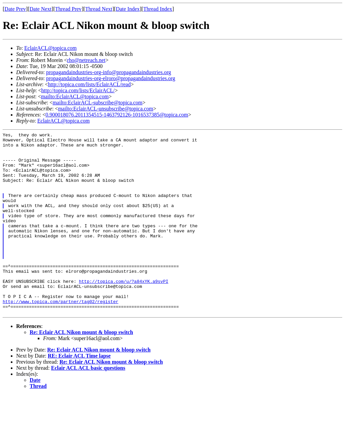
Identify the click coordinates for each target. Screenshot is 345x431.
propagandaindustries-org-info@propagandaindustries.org (108, 72)
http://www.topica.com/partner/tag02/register (60, 336)
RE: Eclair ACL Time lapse (79, 392)
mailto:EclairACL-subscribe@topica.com (98, 102)
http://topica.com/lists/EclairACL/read (89, 84)
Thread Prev (68, 9)
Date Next (41, 9)
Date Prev (15, 9)
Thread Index (157, 9)
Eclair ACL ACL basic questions (88, 404)
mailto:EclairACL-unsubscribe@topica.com (105, 108)
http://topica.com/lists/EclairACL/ (78, 90)
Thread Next (98, 9)
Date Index (128, 9)
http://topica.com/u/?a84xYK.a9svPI (123, 311)
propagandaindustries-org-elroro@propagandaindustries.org (110, 78)
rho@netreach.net (86, 60)
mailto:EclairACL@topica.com (74, 96)
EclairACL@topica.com (50, 48)
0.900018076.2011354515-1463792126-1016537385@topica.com (116, 115)
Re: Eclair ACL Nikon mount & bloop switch (81, 368)
